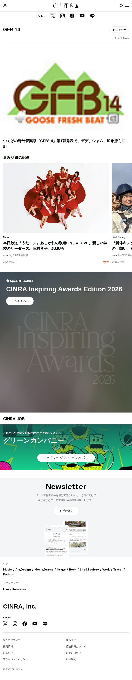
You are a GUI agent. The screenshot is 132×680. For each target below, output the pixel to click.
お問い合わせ (73, 652)
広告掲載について (76, 646)
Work (106, 569)
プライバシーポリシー (15, 659)
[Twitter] (52, 16)
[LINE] (92, 16)
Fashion (8, 574)
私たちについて (11, 640)
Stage (61, 569)
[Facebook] (72, 16)
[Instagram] (62, 16)
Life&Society (89, 569)
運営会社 (71, 640)
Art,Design (23, 569)
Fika (6, 589)
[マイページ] (5, 6)
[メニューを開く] (127, 6)
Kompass (19, 589)
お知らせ (8, 652)
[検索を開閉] (121, 6)
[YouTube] (82, 16)
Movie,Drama (43, 569)
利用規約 (71, 659)
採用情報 (8, 646)
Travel (117, 569)
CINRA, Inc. (20, 606)
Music (7, 569)
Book (72, 569)
